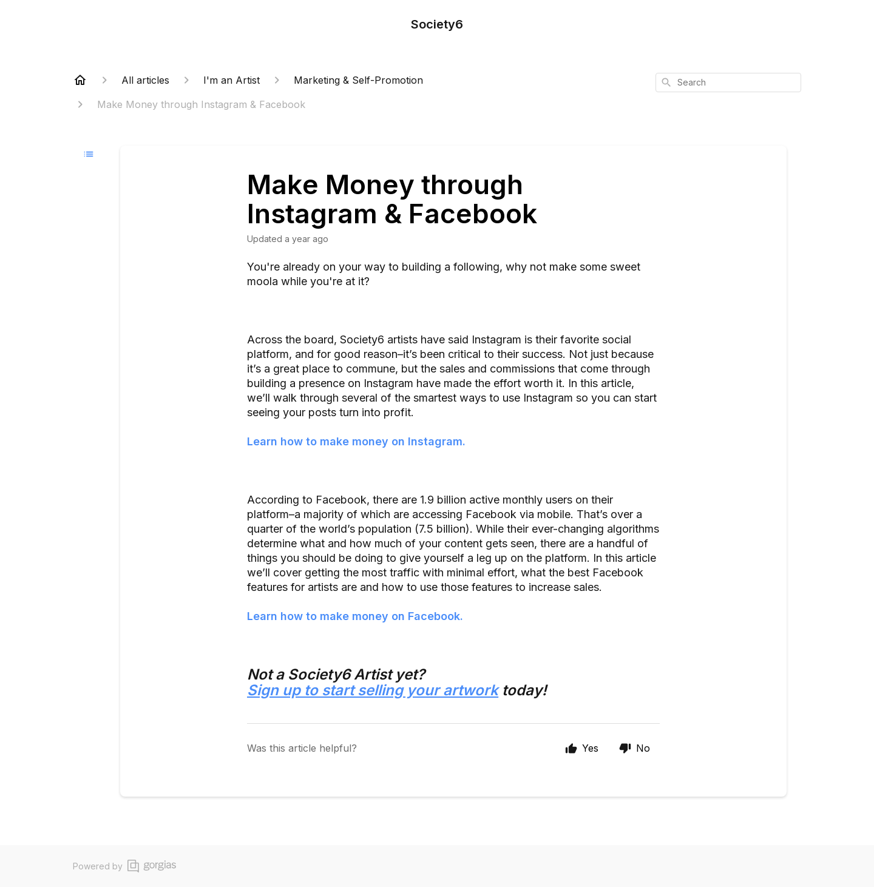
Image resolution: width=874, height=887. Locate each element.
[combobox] (728, 82)
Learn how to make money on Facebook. (355, 616)
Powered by (124, 866)
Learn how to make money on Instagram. (356, 441)
